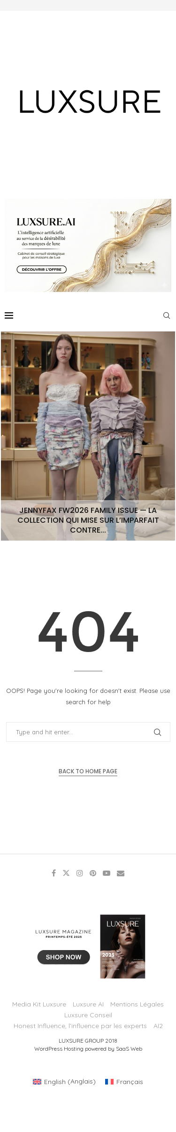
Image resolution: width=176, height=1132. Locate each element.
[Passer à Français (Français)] (124, 1081)
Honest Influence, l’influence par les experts (80, 1026)
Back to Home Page (88, 771)
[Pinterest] (93, 873)
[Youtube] (106, 873)
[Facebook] (54, 873)
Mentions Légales (137, 1004)
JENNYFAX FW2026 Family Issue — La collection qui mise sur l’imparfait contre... (88, 520)
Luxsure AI (88, 1004)
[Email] (120, 873)
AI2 (158, 1026)
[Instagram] (80, 873)
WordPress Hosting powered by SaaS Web (88, 1048)
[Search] (166, 315)
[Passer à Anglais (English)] (64, 1081)
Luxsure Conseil (88, 1015)
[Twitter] (66, 873)
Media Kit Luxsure (39, 1004)
